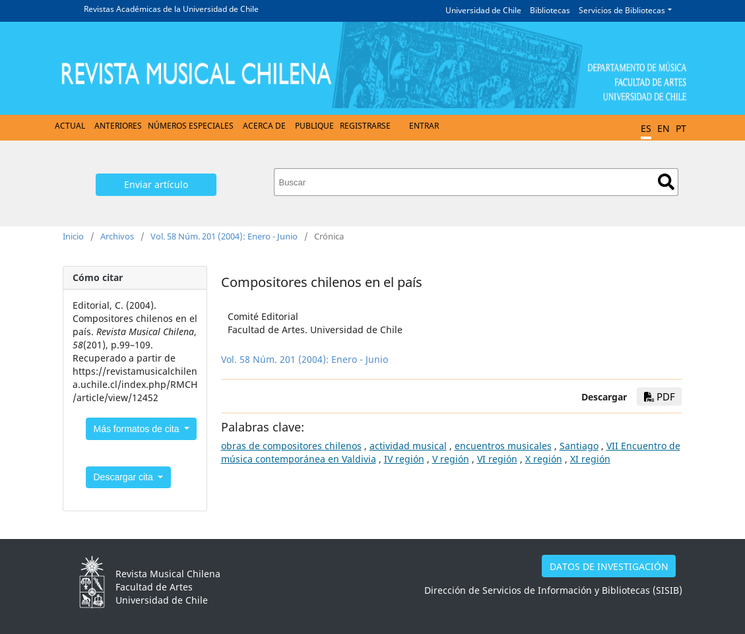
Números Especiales (191, 125)
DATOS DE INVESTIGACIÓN (609, 566)
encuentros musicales (503, 445)
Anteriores (118, 125)
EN (663, 128)
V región (450, 459)
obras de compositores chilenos (291, 445)
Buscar (666, 182)
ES (646, 128)
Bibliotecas (550, 10)
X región (543, 459)
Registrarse (365, 125)
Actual (70, 125)
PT (681, 128)
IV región (404, 459)
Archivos (117, 236)
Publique (314, 125)
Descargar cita (125, 477)
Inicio (73, 236)
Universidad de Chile (483, 10)
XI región (590, 459)
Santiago (579, 445)
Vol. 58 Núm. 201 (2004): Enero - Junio (224, 236)
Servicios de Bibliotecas (622, 10)
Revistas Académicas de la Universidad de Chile (171, 9)
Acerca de (264, 125)
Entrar (424, 125)
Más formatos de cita (138, 429)
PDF (659, 396)
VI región (497, 459)
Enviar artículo (156, 184)
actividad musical (408, 445)
